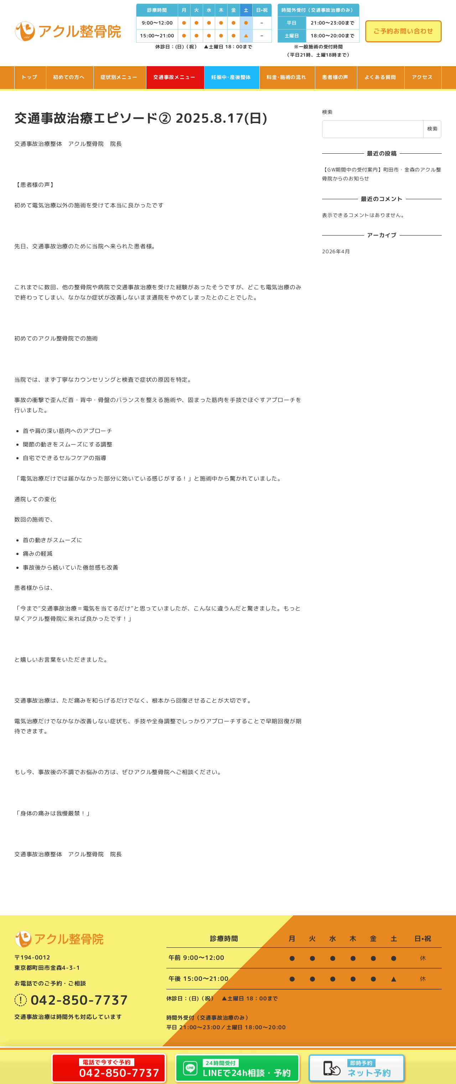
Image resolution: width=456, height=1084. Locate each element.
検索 (327, 112)
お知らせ (217, 1053)
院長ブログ (191, 1053)
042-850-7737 (71, 1000)
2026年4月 (336, 251)
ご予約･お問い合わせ (253, 1053)
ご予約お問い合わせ (403, 31)
